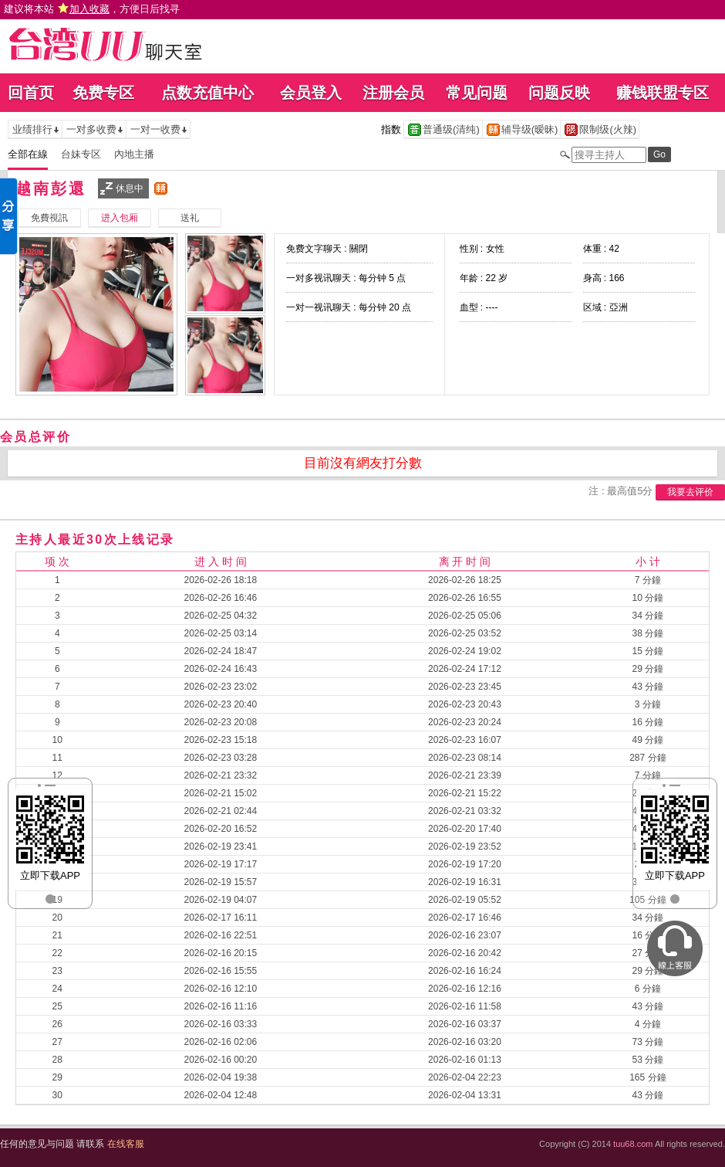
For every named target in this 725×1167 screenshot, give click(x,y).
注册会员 (393, 92)
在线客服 (125, 1143)
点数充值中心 (207, 92)
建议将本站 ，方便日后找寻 (92, 9)
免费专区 (103, 92)
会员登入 (311, 92)
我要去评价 (690, 492)
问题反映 (559, 92)
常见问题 (477, 92)
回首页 (31, 92)
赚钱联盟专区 (662, 92)
